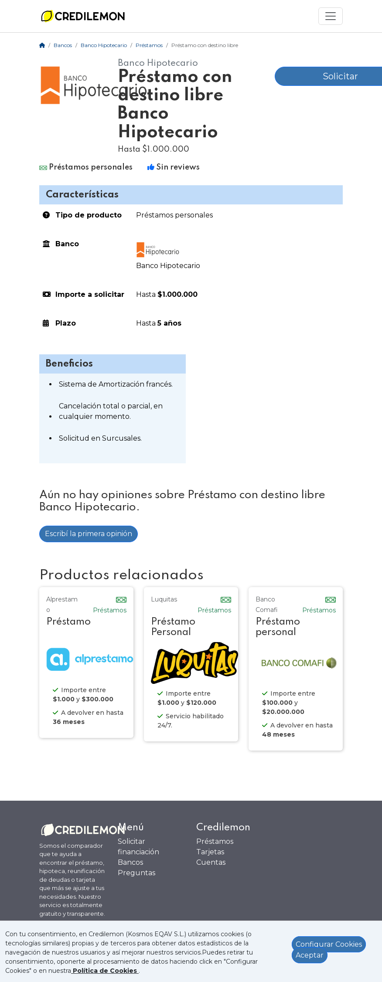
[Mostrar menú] (330, 16)
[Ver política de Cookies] (105, 971)
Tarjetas (210, 852)
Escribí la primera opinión (88, 534)
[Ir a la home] (82, 16)
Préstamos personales (174, 215)
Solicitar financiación (138, 846)
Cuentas (210, 862)
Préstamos (149, 45)
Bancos (63, 45)
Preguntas (136, 873)
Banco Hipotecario (104, 45)
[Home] (42, 45)
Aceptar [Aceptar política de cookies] (310, 955)
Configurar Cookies (329, 944)
